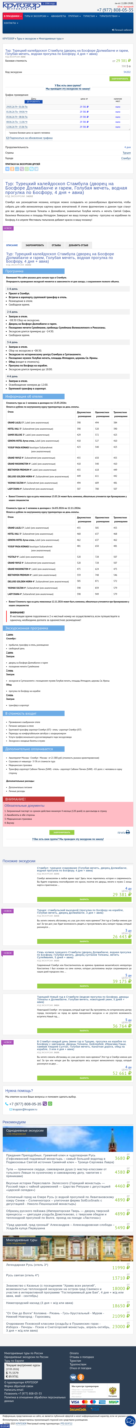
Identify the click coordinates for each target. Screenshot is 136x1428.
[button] (130, 1421)
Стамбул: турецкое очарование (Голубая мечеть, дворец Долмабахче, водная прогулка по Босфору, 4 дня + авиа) (82, 869)
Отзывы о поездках (82, 1357)
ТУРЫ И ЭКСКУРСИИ (36, 16)
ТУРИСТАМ (90, 16)
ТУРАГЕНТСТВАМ (110, 16)
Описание (12, 245)
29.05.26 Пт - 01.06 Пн (17, 106)
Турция (127, 152)
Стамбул (126, 158)
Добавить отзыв (78, 245)
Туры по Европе (14, 1361)
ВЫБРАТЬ (84, 899)
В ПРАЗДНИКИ (13, 16)
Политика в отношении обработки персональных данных (35, 1399)
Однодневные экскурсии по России (26, 1357)
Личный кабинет (122, 29)
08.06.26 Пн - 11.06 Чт (16, 121)
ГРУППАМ (74, 16)
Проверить (33, 101)
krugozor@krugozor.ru (23, 1109)
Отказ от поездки (80, 1368)
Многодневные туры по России (23, 1353)
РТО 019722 (66, 1423)
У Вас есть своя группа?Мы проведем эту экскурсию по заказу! (68, 87)
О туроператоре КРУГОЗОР (21, 1382)
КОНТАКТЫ (11, 23)
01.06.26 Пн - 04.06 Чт (16, 111)
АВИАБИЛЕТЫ (58, 16)
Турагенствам (78, 1364)
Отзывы (56, 245)
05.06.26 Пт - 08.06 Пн (17, 117)
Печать (124, 832)
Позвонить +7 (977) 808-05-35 (23, 1393)
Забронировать (120, 78)
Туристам (75, 1361)
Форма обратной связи (18, 1386)
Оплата (74, 1353)
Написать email (13, 1390)
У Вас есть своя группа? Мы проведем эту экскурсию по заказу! (68, 839)
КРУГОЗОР (21, 1423)
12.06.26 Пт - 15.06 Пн (17, 126)
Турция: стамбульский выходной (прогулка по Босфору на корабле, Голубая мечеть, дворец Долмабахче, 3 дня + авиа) (80, 911)
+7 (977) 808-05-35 (115, 10)
